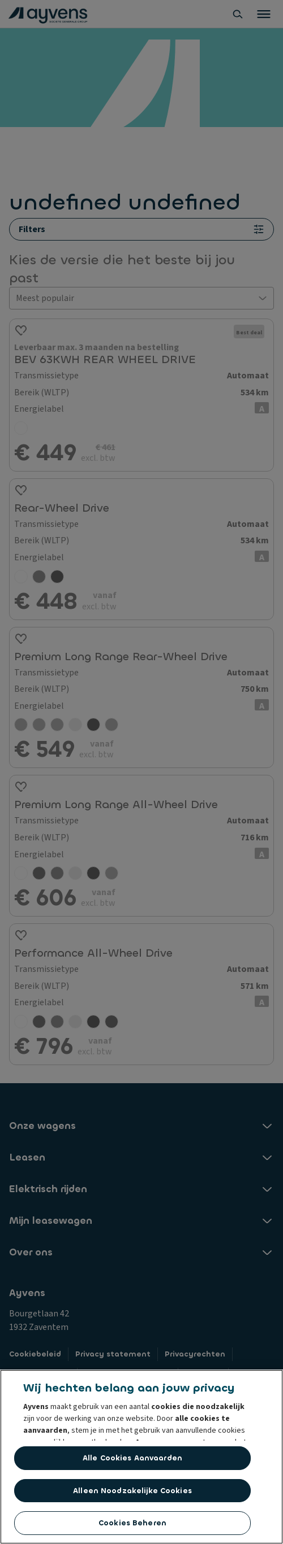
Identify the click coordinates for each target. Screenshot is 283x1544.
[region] (141, 1456)
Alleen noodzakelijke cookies (132, 1490)
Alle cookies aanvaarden (132, 1458)
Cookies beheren (132, 1523)
